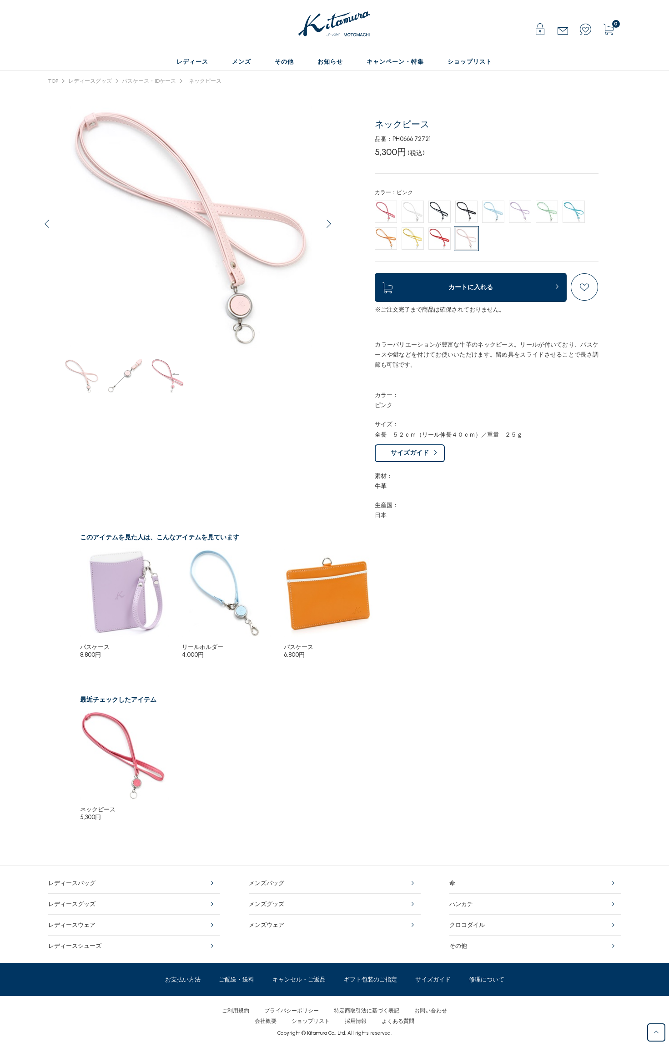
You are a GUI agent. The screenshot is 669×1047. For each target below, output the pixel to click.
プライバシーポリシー (291, 1010)
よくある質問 (398, 1021)
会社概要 (266, 1021)
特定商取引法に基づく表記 (366, 1010)
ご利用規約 (235, 1010)
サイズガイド (410, 453)
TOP (53, 81)
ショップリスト (311, 1021)
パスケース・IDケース (149, 81)
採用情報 (356, 1021)
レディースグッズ (90, 81)
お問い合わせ (430, 1010)
